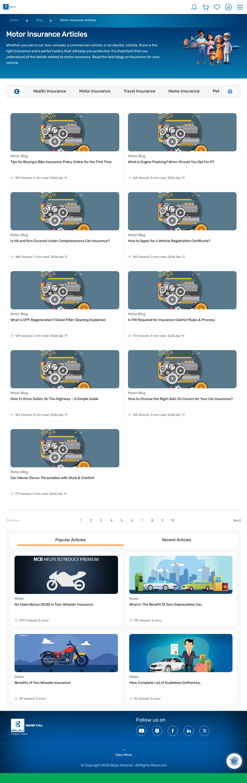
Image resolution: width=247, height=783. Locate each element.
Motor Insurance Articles (78, 20)
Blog (39, 20)
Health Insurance (49, 91)
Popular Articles (70, 539)
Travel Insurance (139, 91)
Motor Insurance (94, 91)
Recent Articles (176, 539)
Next (230, 91)
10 (173, 520)
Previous (16, 91)
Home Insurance (184, 91)
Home (14, 20)
